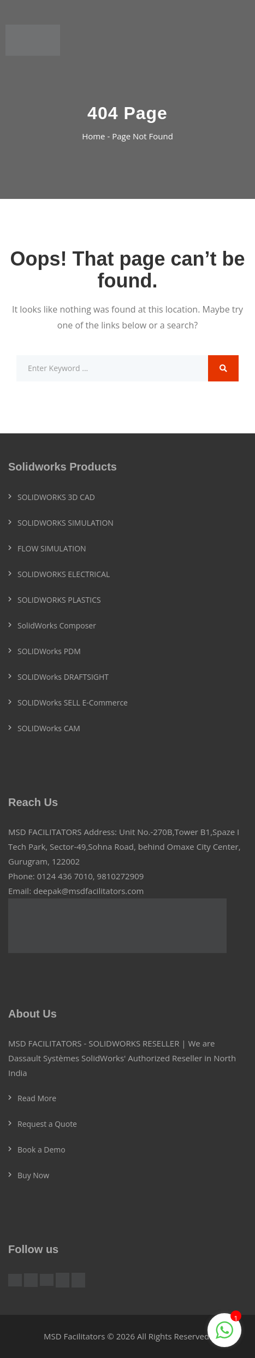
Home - (97, 136)
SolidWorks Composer (56, 625)
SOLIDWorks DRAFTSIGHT (63, 677)
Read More (36, 1098)
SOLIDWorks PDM (49, 651)
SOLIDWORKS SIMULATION (65, 523)
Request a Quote (47, 1124)
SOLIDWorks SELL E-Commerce (72, 702)
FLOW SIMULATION (51, 548)
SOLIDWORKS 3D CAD (56, 497)
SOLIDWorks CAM (48, 728)
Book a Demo (41, 1149)
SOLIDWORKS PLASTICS (59, 600)
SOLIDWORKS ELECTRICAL (63, 574)
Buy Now (33, 1175)
